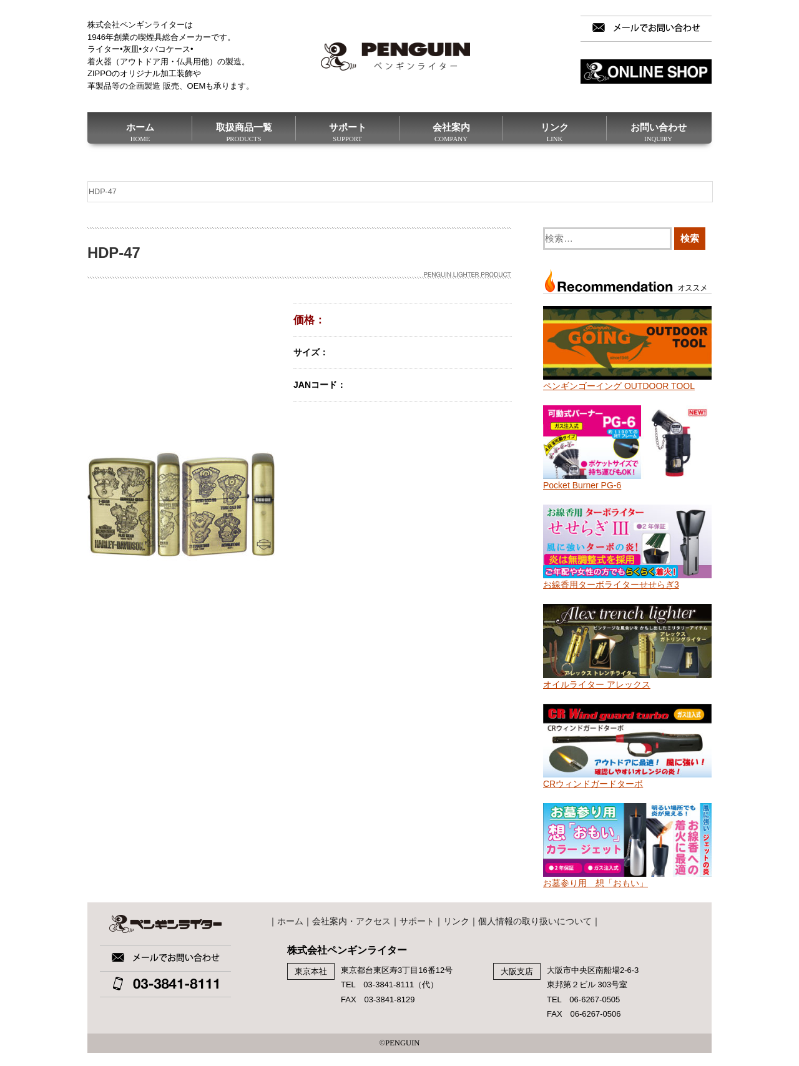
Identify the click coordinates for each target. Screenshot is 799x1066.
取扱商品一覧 (243, 131)
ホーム (140, 131)
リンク (554, 131)
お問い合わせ (658, 131)
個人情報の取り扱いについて (535, 921)
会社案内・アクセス (351, 921)
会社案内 (451, 131)
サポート (347, 131)
